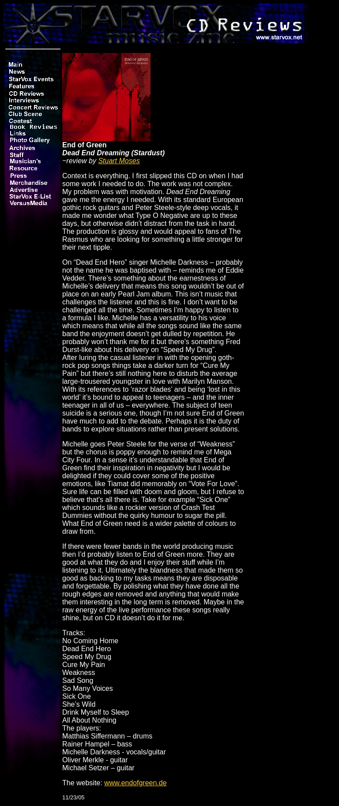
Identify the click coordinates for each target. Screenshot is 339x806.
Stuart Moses (118, 161)
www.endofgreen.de (135, 783)
